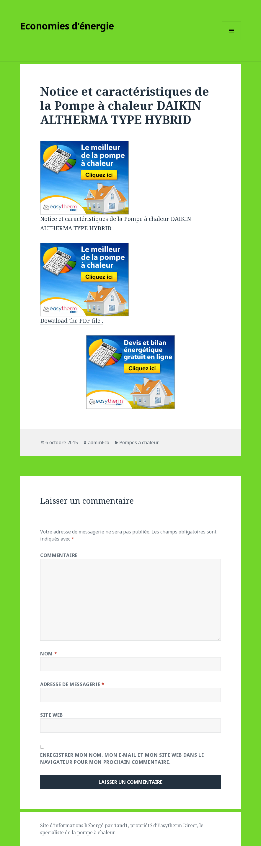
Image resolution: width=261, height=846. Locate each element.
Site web (51, 715)
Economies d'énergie (67, 25)
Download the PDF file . (71, 321)
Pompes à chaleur (139, 442)
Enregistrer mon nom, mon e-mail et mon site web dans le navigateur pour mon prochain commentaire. (122, 758)
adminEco (98, 442)
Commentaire (59, 555)
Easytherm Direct (177, 825)
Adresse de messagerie (72, 684)
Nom (48, 653)
